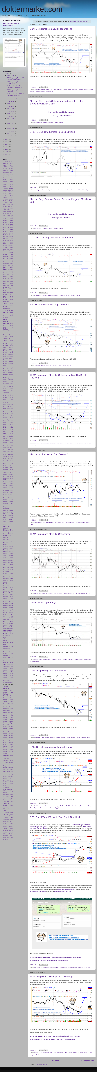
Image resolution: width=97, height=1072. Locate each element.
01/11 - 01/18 (11, 133)
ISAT (4, 490)
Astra (11, 210)
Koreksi (11, 510)
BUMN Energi (8, 351)
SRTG (8, 789)
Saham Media (8, 719)
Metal (12, 562)
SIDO (11, 778)
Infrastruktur (6, 478)
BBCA (4, 240)
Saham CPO (8, 692)
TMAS (8, 812)
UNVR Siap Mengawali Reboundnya (48, 670)
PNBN (8, 591)
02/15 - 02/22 (11, 121)
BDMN (11, 244)
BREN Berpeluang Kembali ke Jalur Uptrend (52, 132)
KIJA (12, 503)
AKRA (11, 172)
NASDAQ (10, 573)
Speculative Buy (8, 787)
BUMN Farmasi (8, 352)
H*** (4, 449)
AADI (4, 163)
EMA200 (5, 417)
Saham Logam (8, 714)
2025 (7, 139)
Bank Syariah (9, 236)
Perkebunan (6, 584)
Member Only (38, 122)
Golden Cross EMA (8, 440)
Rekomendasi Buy (83, 89)
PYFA (4, 619)
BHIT (4, 280)
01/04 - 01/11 (11, 136)
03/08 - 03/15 (11, 113)
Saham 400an (8, 675)
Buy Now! (10, 370)
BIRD (4, 281)
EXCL (4, 431)
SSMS (5, 791)
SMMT (4, 783)
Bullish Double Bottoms (41, 1052)
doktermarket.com (32, 9)
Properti (5, 612)
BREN (47, 190)
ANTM (11, 202)
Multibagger (6, 571)
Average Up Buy (8, 217)
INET (8, 476)
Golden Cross (8, 438)
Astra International (8, 211)
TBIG (8, 801)
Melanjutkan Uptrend (73, 806)
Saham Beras (9, 682)
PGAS (49, 659)
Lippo (12, 512)
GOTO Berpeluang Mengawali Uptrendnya (51, 237)
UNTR (11, 821)
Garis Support (10, 435)
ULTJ (8, 821)
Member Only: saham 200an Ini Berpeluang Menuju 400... (15, 86)
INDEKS (5, 467)
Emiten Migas (8, 424)
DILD (4, 406)
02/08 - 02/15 (11, 123)
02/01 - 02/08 (11, 126)
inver (7, 479)
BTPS (11, 296)
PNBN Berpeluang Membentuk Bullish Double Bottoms (15, 78)
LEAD (8, 512)
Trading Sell (6, 819)
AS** (12, 206)
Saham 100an (8, 668)
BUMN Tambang (8, 363)
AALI (8, 163)
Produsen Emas (8, 610)
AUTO (11, 213)
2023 (7, 144)
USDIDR (5, 830)
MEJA (4, 522)
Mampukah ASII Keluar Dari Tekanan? (49, 454)
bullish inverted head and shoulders (67, 89)
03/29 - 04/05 (11, 106)
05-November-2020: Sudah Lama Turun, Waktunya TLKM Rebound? (52, 1039)
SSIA (11, 789)
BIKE (8, 280)
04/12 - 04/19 (11, 101)
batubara (5, 238)
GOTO (57, 295)
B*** (4, 224)
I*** (4, 460)
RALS (11, 621)
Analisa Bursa (8, 181)
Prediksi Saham (8, 601)
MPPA (5, 567)
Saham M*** (8, 717)
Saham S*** (8, 748)
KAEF (4, 496)
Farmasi (11, 431)
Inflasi (11, 476)
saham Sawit (8, 749)
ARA (12, 204)
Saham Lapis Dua (8, 712)
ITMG (61, 806)
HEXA (7, 454)
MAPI (4, 517)
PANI (11, 578)
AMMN (5, 177)
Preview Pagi (8, 609)
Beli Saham (10, 269)
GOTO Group (6, 445)
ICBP (7, 460)
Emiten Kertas (8, 422)
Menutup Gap (6, 562)
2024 (7, 141)
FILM (4, 433)
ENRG (11, 428)
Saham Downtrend (80, 522)
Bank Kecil (6, 235)
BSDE (4, 296)
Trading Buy (8, 817)
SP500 (5, 785)
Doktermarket (10, 408)
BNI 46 (10, 287)
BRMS (5, 294)
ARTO (8, 206)
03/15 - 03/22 (11, 111)
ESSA (11, 429)
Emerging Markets (8, 418)
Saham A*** (6, 680)
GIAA (8, 436)
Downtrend (6, 413)
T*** (4, 796)
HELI (4, 454)
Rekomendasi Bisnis (8, 628)
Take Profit (87, 967)
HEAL (11, 453)
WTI (12, 837)
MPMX (11, 566)
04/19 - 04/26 (11, 75)
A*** (9, 161)
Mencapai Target (8, 541)
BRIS (11, 292)
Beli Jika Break (38, 806)
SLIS (8, 780)
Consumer (37, 737)
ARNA (5, 206)
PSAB (4, 614)
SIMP (4, 780)
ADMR (11, 165)
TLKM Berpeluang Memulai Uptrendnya (50, 534)
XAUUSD (5, 839)
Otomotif (11, 576)
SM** (11, 780)
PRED (11, 596)
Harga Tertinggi (6, 451)
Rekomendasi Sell (47, 967)
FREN (4, 435)
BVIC (4, 376)
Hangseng (10, 449)
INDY (4, 476)
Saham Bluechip (40, 91)
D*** (8, 402)
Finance (11, 433)
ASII (35, 365)
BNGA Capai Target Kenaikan (15, 98)
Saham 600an (8, 679)
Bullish (5, 299)
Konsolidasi (6, 508)
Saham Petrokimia (8, 730)
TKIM (11, 810)
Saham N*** (6, 724)
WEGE (5, 832)
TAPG (4, 801)
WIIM (11, 832)
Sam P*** (6, 769)
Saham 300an (8, 673)
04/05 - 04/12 (11, 103)
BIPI (12, 280)
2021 (7, 149)
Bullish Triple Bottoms (40, 659)
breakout (11, 290)
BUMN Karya (6, 356)
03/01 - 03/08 (11, 116)
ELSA (11, 415)
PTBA (11, 614)
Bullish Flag (8, 327)
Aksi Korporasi (7, 174)
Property (11, 612)
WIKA (4, 834)
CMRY (11, 388)
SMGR (11, 782)
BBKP (11, 240)
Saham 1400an (8, 670)
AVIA (4, 218)
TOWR (5, 814)
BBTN (4, 244)
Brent (8, 292)
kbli (12, 499)
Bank (11, 224)
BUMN (36, 443)
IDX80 (4, 462)
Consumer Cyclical (8, 393)
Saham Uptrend (8, 767)
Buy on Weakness (8, 372)
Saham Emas (8, 698)
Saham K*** (6, 705)
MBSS (4, 519)
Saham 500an (8, 677)
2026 (7, 73)
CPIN (4, 395)
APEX (4, 204)
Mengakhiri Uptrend (8, 548)
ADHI (4, 165)
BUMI (5, 349)
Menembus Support (8, 546)
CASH (8, 386)
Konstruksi (5, 510)
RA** (8, 619)
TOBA (11, 812)
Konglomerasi (6, 506)
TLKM (38, 445)
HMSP (11, 456)
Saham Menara (8, 721)
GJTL (11, 436)
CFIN (11, 386)
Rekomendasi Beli (8, 626)
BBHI (8, 240)
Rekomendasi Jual (8, 646)
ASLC (11, 208)
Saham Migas (8, 723)
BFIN (8, 278)
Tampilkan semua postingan (79, 21)
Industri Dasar (9, 472)
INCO (11, 465)
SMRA (11, 783)
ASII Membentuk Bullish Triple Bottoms (49, 304)
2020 (7, 151)
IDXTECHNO (10, 462)
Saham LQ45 (49, 91)
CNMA (4, 390)
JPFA (8, 494)
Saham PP (6, 732)
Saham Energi (8, 699)
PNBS (11, 591)
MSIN (7, 569)
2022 (7, 146)
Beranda (55, 1060)
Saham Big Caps (58, 122)
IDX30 (11, 460)
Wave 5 (11, 830)
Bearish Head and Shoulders (46, 522)
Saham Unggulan (67, 365)
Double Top (8, 411)
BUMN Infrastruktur (8, 354)
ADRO (5, 167)
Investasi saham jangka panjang (8, 483)
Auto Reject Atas (8, 215)
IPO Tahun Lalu (9, 488)
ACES (11, 163)
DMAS (11, 406)
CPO (8, 395)
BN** (8, 285)
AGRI (12, 166)
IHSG (5, 463)
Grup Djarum (6, 447)
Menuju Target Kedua (8, 560)
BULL (11, 297)
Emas (11, 417)
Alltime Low (10, 175)
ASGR (4, 208)
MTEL (11, 569)
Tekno (11, 805)
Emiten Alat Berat (8, 420)
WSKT (8, 837)
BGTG (11, 278)
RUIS (12, 666)
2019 (7, 154)
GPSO (11, 445)
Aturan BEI (6, 213)
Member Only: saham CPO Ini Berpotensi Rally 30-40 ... (15, 94)
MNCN (5, 566)
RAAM (11, 619)
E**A (4, 415)
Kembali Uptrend (8, 501)
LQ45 (39, 365)
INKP (11, 478)
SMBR (5, 782)
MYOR (5, 573)
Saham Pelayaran (8, 728)
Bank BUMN (49, 89)
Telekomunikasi (6, 808)
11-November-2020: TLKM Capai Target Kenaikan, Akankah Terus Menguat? (55, 1036)
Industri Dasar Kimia (8, 474)
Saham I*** (6, 701)
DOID (4, 408)
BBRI (35, 967)
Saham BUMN (8, 690)
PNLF (4, 593)
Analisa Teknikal (8, 192)
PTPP (4, 616)
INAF (4, 465)
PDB (8, 580)
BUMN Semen (8, 361)
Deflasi (8, 404)
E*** (12, 413)
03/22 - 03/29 (11, 108)
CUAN (5, 397)
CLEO (4, 388)
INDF (11, 469)
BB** (12, 238)
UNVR (88, 737)
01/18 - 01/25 (11, 131)
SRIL (4, 789)
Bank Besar (6, 226)
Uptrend (5, 826)
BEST (4, 278)
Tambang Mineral (8, 799)
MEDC (11, 521)
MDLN (4, 521)
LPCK (4, 514)
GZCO (11, 447)
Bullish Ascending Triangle (8, 301)
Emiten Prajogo (8, 426)
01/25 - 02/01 (11, 128)
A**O (12, 161)
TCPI (12, 801)
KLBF (4, 505)
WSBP (4, 837)
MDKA (11, 519)
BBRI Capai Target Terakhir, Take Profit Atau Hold (55, 817)
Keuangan (5, 503)
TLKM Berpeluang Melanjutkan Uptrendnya (52, 976)
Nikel (8, 575)
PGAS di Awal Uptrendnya (43, 602)
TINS (4, 810)
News (4, 575)
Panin (4, 580)
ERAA (4, 429)
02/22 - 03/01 (11, 118)
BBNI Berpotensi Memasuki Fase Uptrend (51, 29)
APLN (8, 204)
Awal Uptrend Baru (39, 89)
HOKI (4, 458)
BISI (8, 281)
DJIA (8, 406)
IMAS (11, 463)
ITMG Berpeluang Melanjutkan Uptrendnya (51, 747)
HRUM (8, 458)
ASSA (8, 210)
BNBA (11, 285)
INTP (4, 480)
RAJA (4, 621)
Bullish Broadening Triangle (51, 806)
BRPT (11, 294)
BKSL (4, 283)
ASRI (4, 210)
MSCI (8, 567)
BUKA (4, 298)
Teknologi (5, 807)
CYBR (4, 402)
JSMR (11, 494)
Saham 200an (8, 672)
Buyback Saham (8, 374)
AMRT (11, 177)
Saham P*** (9, 726)
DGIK (12, 404)
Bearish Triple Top (8, 265)
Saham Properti (8, 735)
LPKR (11, 514)
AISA (9, 168)
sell (12, 771)
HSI (12, 458)
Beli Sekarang (8, 271)
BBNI (55, 89)
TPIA (8, 814)
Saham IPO (10, 703)
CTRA (11, 395)
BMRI (11, 283)
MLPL (11, 564)
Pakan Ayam (6, 578)
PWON (11, 618)
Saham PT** (6, 737)
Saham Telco (82, 443)
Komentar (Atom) (42, 1064)
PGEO (5, 589)
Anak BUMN (8, 179)
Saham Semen (8, 751)
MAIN (11, 515)
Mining (4, 564)
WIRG (11, 835)
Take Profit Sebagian (8, 798)
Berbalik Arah (8, 272)
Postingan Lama (87, 1060)
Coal (12, 390)
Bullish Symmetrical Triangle (8, 338)
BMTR (5, 285)
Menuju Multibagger (8, 558)
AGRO (5, 168)
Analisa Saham (8, 183)
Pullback (5, 617)
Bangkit (7, 224)
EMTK (5, 428)
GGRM (5, 436)
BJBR (11, 281)
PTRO (11, 616)
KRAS (4, 512)
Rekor (8, 666)
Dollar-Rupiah (6, 410)
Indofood (5, 471)
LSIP (8, 515)
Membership (6, 532)
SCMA (8, 771)
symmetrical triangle (8, 794)
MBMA (11, 517)
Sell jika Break (7, 773)
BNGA (5, 287)
